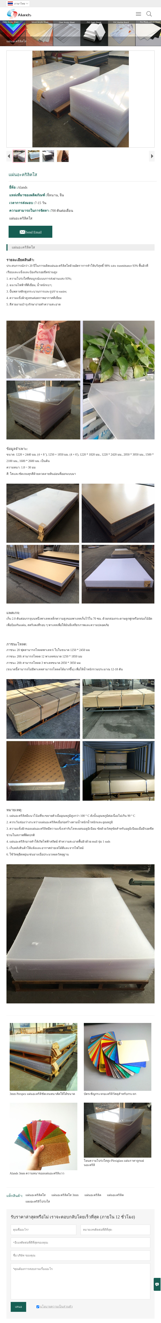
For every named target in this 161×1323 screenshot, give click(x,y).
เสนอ (18, 1306)
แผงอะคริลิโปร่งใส (38, 1201)
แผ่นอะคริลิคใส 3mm (64, 1195)
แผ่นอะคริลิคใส (36, 1195)
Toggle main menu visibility (139, 11)
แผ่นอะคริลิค (92, 1195)
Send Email (30, 231)
